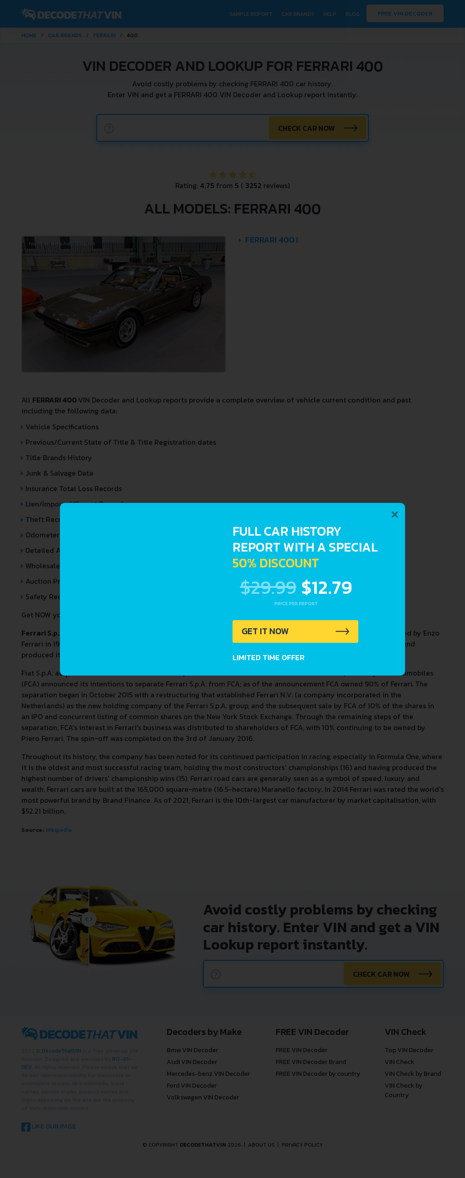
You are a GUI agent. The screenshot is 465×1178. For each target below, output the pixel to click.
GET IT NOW (266, 631)
